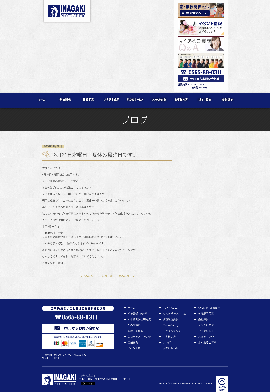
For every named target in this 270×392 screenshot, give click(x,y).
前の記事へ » (126, 276)
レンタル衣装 (158, 100)
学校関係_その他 (137, 313)
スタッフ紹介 (204, 100)
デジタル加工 (206, 330)
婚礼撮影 (203, 319)
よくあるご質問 (207, 342)
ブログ (167, 342)
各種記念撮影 (170, 319)
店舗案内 (228, 100)
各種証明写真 (206, 313)
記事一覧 (107, 276)
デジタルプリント (173, 330)
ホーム (42, 100)
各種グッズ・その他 (139, 336)
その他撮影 (134, 325)
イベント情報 (135, 348)
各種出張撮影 (135, 330)
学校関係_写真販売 (209, 307)
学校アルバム (170, 307)
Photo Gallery (171, 325)
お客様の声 (181, 100)
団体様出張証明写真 (139, 319)
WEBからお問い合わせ (78, 328)
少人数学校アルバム (174, 313)
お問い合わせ (170, 348)
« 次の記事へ (88, 276)
